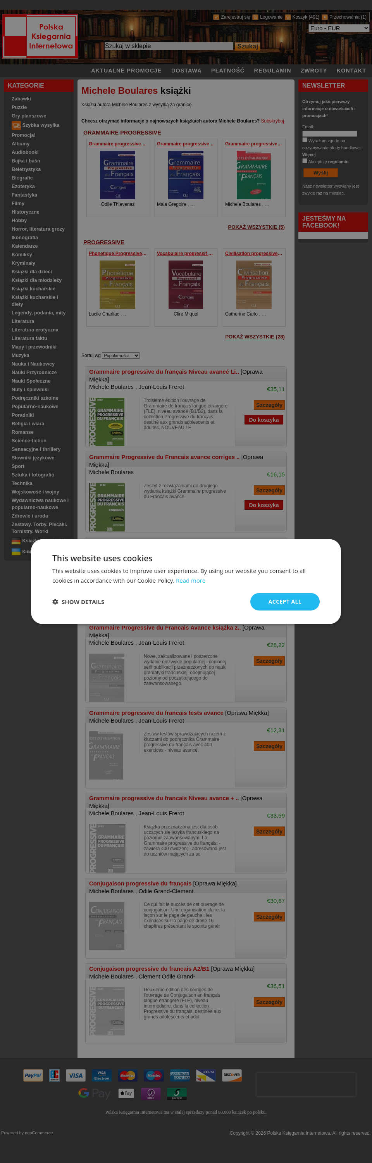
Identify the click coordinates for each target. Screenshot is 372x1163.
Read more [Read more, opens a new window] (191, 580)
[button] (78, 601)
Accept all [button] (285, 601)
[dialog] (186, 581)
